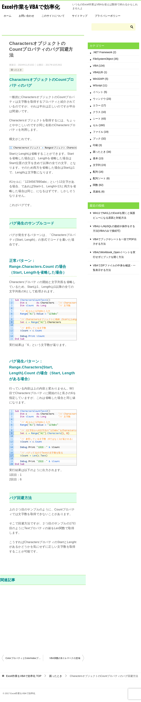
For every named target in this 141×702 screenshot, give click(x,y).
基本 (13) (98, 158)
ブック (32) (99, 138)
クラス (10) (99, 112)
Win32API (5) (100, 78)
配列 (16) (98, 171)
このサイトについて (53, 15)
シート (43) (99, 118)
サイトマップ (79, 15)
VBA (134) (99, 65)
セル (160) (99, 125)
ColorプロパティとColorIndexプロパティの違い (24, 658)
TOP (23, 676)
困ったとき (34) (102, 151)
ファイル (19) (101, 131)
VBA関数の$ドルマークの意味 (64, 658)
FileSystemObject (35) (105, 58)
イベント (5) (100, 92)
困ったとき (16, 70)
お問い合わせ (26, 15)
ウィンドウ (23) (102, 98)
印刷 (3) (97, 145)
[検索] (113, 27)
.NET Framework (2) (104, 52)
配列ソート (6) (101, 178)
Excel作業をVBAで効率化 (32, 6)
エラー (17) (99, 105)
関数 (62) (98, 184)
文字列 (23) (99, 164)
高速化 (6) (98, 191)
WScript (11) (100, 85)
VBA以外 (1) (100, 72)
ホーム (7, 15)
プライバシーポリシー (107, 15)
